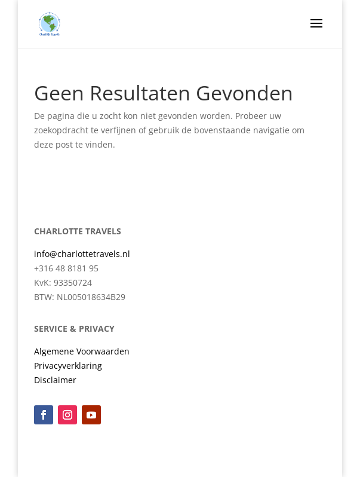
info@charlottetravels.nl (82, 253)
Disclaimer (55, 380)
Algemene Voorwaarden (82, 351)
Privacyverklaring (68, 365)
